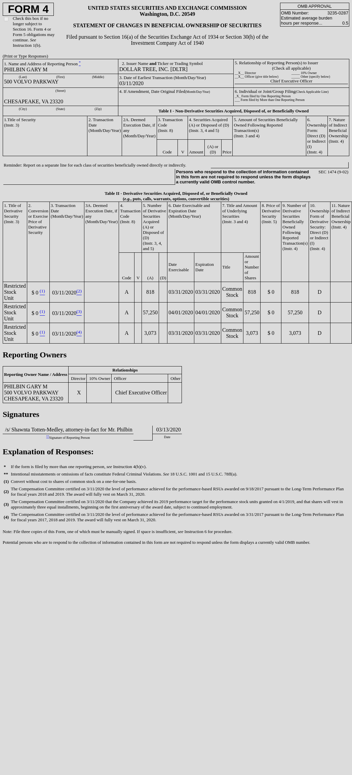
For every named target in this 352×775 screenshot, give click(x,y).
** (47, 436)
